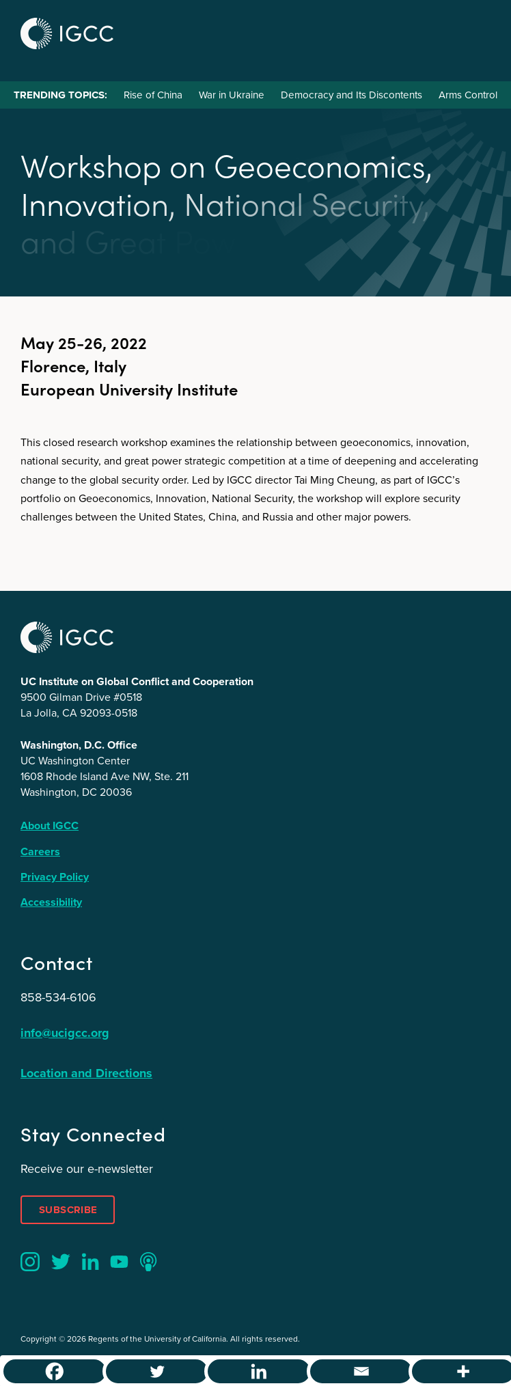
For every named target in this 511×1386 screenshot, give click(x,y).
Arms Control (468, 94)
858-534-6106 (58, 997)
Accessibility (51, 902)
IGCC (66, 33)
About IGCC (49, 825)
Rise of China (153, 94)
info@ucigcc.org (64, 1033)
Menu (475, 32)
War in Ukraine (231, 94)
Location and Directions (86, 1073)
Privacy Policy (54, 877)
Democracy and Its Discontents (351, 94)
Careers (40, 851)
